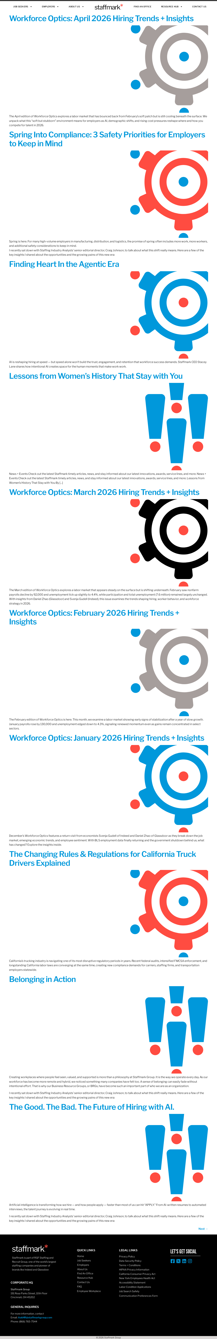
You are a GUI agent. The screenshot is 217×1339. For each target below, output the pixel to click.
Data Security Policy (130, 1260)
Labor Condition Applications (135, 1286)
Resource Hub (171, 6)
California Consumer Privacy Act (137, 1273)
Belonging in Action (42, 979)
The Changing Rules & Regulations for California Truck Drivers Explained (102, 858)
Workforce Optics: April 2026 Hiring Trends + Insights (101, 18)
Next (203, 1228)
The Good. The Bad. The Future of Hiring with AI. (91, 1107)
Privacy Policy (127, 1256)
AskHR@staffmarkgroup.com (35, 1317)
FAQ (79, 1286)
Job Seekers (22, 6)
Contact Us (199, 6)
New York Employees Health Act (137, 1278)
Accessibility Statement (132, 1282)
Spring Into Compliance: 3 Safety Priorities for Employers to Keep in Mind (107, 139)
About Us (76, 6)
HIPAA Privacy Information (134, 1269)
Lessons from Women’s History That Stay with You (96, 376)
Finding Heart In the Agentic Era (64, 264)
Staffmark (108, 6)
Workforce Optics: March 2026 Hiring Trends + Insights (104, 492)
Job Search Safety (129, 1291)
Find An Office (142, 6)
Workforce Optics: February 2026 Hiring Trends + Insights (94, 617)
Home (80, 1256)
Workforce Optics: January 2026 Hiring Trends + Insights (106, 738)
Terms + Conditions (130, 1265)
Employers (50, 6)
